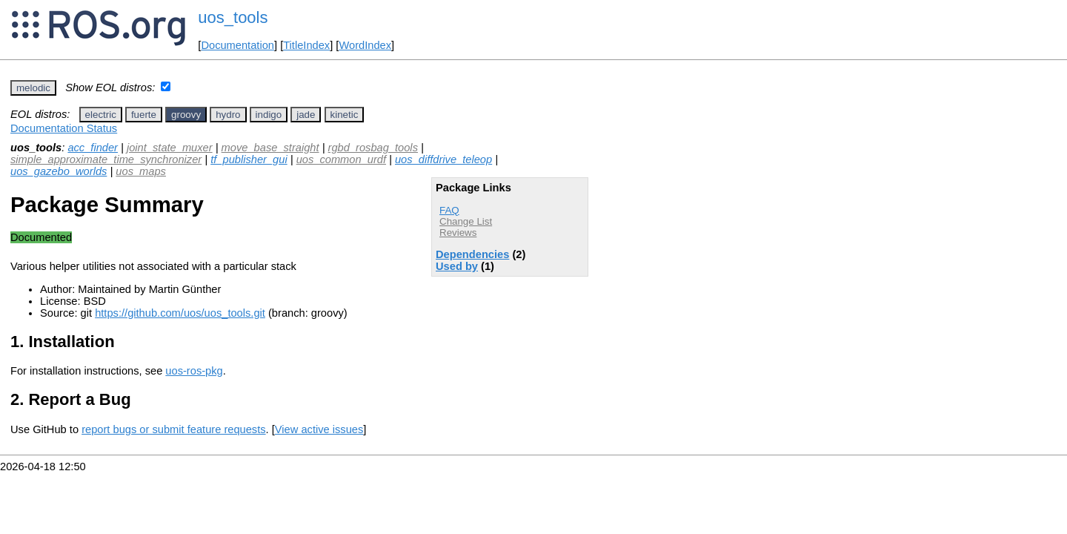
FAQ (449, 210)
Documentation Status (63, 128)
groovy (186, 114)
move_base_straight (270, 148)
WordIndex (365, 45)
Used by (457, 266)
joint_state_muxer (170, 148)
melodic (33, 87)
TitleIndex (306, 45)
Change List (465, 221)
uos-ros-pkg (193, 371)
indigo (269, 114)
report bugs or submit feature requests (173, 429)
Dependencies (472, 254)
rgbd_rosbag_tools (373, 148)
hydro (228, 114)
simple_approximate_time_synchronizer (106, 159)
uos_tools (232, 17)
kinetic (344, 114)
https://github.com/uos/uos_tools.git (180, 313)
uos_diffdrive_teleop (443, 159)
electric (100, 114)
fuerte (143, 114)
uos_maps (141, 171)
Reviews (457, 232)
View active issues (319, 429)
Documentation (237, 45)
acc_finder (92, 148)
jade (305, 114)
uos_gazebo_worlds (58, 171)
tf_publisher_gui (248, 159)
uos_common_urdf (341, 159)
